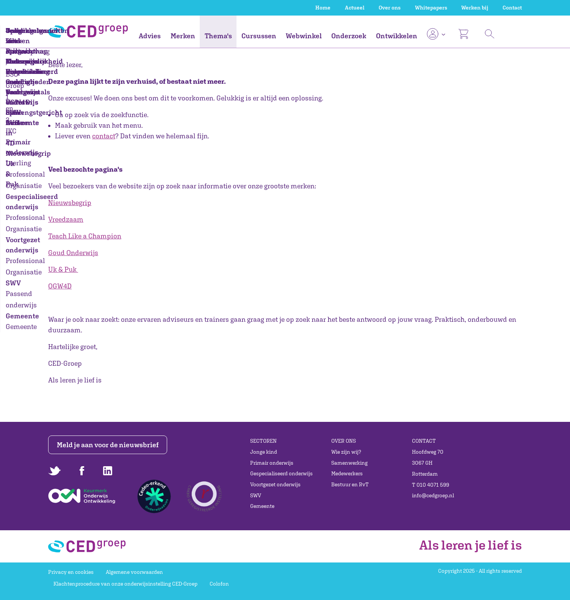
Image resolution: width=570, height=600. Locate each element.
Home (322, 8)
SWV (255, 495)
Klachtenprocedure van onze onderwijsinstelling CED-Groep (125, 584)
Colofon (219, 584)
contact (103, 136)
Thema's (218, 36)
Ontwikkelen (396, 36)
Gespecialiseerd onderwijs (281, 473)
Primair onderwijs (271, 463)
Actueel (355, 8)
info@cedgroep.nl (433, 495)
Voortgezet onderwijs (275, 484)
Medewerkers (347, 473)
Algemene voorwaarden (134, 572)
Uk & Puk (62, 269)
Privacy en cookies (71, 572)
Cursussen (258, 36)
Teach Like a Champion (84, 236)
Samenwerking (349, 463)
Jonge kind (263, 452)
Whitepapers (431, 8)
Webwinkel (304, 36)
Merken (183, 36)
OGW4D (60, 286)
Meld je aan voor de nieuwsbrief (108, 445)
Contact (512, 8)
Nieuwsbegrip (69, 203)
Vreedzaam (65, 219)
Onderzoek (348, 36)
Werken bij (474, 8)
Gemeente (262, 506)
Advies (150, 36)
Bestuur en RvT (350, 484)
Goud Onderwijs (73, 253)
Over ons (390, 8)
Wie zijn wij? (346, 452)
